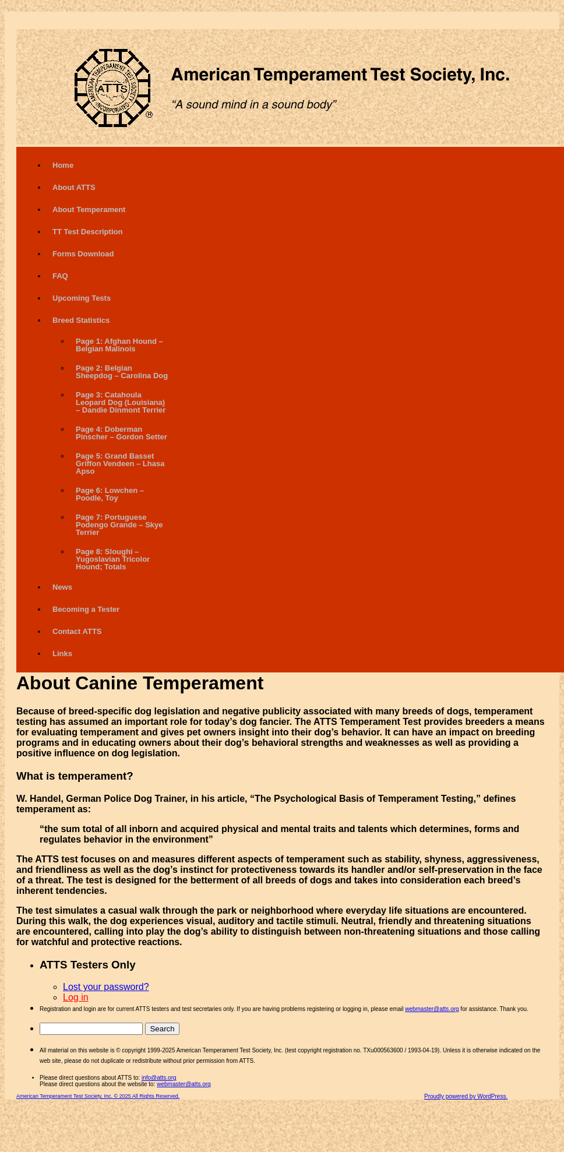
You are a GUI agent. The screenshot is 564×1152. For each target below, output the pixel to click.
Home (62, 165)
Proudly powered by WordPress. (465, 1096)
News (62, 587)
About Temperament (88, 209)
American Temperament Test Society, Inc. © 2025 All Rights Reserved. (97, 1096)
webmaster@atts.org (432, 1009)
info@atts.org (159, 1078)
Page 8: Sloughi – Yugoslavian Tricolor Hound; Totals (113, 559)
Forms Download (83, 253)
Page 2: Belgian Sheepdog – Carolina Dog (122, 372)
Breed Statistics (81, 320)
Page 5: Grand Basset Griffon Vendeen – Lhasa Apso (120, 463)
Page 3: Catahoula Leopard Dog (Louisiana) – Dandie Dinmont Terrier (120, 402)
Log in (76, 997)
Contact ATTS (77, 631)
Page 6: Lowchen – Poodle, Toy (110, 494)
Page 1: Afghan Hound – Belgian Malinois (119, 345)
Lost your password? (106, 987)
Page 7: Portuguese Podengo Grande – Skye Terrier (119, 525)
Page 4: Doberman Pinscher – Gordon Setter (121, 433)
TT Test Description (87, 231)
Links (62, 653)
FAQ (60, 276)
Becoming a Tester (85, 609)
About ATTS (74, 187)
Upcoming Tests (81, 298)
